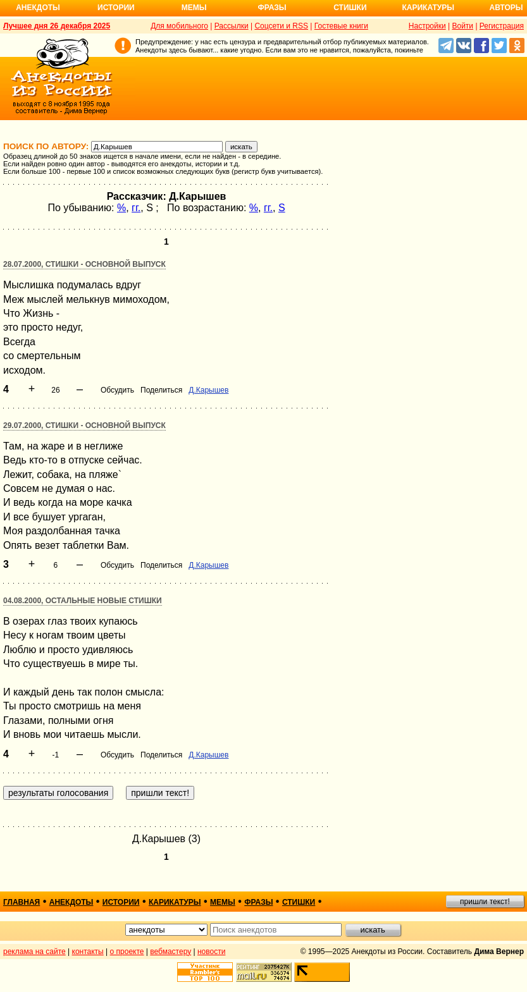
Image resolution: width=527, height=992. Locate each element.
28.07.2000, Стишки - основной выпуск (84, 264)
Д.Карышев (208, 390)
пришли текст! (485, 901)
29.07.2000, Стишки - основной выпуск (84, 425)
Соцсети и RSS (281, 25)
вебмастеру (170, 951)
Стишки (349, 7)
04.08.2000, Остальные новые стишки (82, 600)
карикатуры (175, 902)
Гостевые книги (341, 25)
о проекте (127, 951)
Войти (462, 25)
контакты (88, 951)
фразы (258, 902)
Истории (116, 7)
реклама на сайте (34, 951)
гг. (136, 207)
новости (211, 951)
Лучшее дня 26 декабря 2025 (56, 25)
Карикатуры (428, 7)
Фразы (271, 7)
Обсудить (117, 390)
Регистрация (502, 25)
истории (121, 902)
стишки (298, 902)
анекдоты (71, 902)
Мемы (194, 7)
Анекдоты (38, 7)
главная (21, 902)
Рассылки (231, 25)
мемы (222, 902)
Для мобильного (179, 25)
